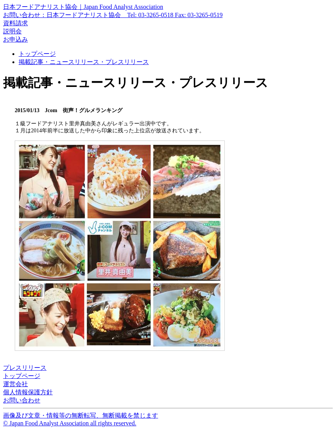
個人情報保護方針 (28, 392)
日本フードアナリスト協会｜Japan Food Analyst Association (83, 6)
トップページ (37, 53)
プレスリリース (25, 367)
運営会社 (15, 384)
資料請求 (15, 23)
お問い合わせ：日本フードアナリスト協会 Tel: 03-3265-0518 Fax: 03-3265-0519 (112, 15)
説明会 (12, 31)
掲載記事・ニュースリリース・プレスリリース (84, 62)
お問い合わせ (21, 400)
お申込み (15, 39)
